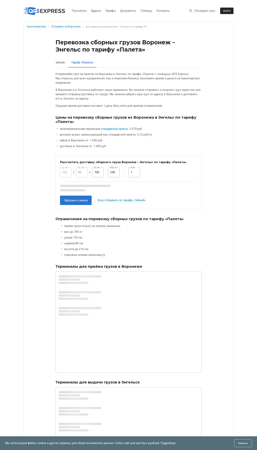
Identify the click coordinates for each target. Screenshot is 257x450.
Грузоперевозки (36, 26)
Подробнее (168, 443)
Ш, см (81, 167)
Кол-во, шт (134, 167)
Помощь (146, 10)
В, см (96, 167)
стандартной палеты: (115, 129)
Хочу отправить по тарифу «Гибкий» (121, 200)
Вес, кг (113, 167)
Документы (128, 10)
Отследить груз (204, 10)
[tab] (69, 62)
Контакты (163, 10)
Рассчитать (79, 10)
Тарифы (110, 10)
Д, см (65, 167)
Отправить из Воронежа (65, 26)
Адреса (96, 10)
